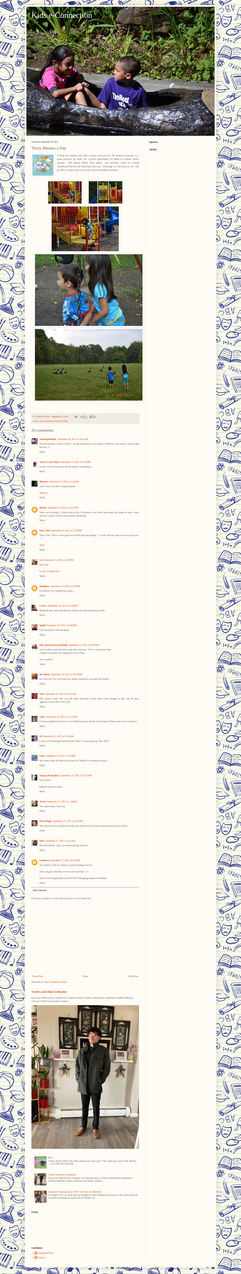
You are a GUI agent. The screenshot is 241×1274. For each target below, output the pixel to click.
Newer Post (37, 976)
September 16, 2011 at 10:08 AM (83, 645)
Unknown (44, 860)
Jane (41, 694)
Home (86, 976)
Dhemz (43, 507)
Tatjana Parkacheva (49, 775)
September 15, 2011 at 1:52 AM (64, 481)
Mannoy (43, 481)
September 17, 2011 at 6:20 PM (65, 860)
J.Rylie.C (42, 1257)
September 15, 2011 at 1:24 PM (58, 560)
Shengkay (44, 586)
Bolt (50, 1157)
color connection (46, 421)
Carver (43, 606)
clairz (42, 717)
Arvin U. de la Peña (49, 462)
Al (40, 736)
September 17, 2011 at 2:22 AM (68, 821)
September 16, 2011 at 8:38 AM (62, 606)
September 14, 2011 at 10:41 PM (72, 439)
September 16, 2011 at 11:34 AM (58, 736)
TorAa (42, 801)
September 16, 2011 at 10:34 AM (66, 674)
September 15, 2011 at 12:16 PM (63, 507)
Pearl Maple (45, 821)
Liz (41, 560)
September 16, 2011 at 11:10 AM (61, 717)
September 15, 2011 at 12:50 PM (66, 530)
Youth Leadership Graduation (49, 991)
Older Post (133, 976)
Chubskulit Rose (45, 1253)
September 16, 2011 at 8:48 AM (62, 625)
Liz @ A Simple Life (49, 571)
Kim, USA (44, 530)
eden (41, 841)
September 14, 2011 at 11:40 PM (75, 462)
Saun (42, 756)
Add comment (40, 890)
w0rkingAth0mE (47, 439)
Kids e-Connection (61, 15)
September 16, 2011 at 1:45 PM (60, 756)
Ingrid (42, 625)
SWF (41, 545)
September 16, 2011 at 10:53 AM (60, 694)
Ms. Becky (44, 674)
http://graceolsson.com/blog (53, 645)
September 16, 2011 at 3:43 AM (65, 586)
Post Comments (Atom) (55, 982)
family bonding (61, 421)
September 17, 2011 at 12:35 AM (76, 775)
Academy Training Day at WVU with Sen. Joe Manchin (74, 1192)
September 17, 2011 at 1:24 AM (62, 801)
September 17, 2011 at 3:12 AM (60, 841)
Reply (42, 452)
